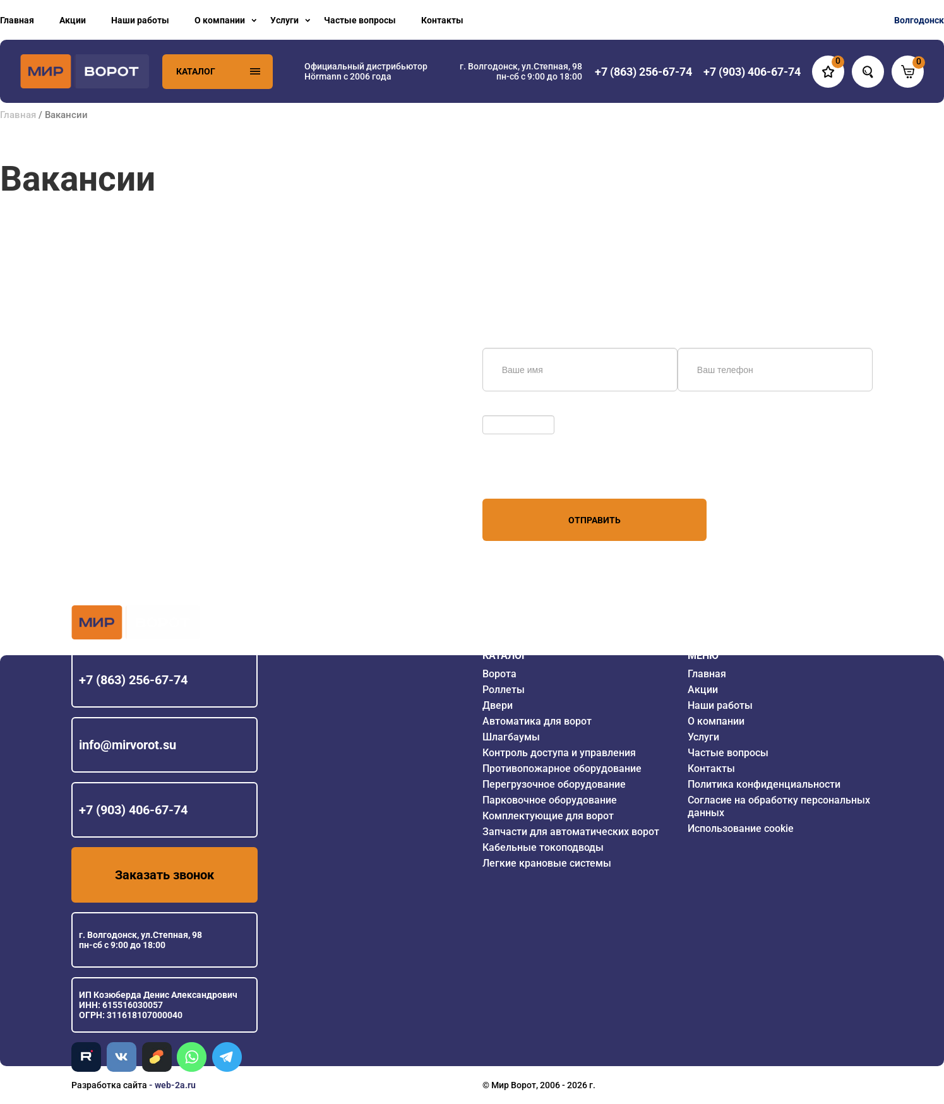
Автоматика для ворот (537, 721)
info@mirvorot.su (127, 744)
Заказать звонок (164, 874)
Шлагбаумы (511, 737)
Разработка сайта (109, 1085)
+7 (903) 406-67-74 (133, 809)
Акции (72, 20)
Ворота (499, 674)
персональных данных (530, 475)
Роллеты (503, 690)
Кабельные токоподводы (543, 847)
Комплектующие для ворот (548, 816)
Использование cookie (741, 828)
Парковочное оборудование (549, 800)
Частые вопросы (360, 20)
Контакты (442, 20)
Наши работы (140, 20)
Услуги (284, 20)
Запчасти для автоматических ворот (570, 832)
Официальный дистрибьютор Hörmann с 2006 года (365, 71)
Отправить (594, 520)
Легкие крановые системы (546, 863)
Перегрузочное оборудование (554, 784)
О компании (219, 20)
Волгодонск (919, 20)
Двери (497, 705)
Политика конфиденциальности (764, 784)
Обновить (506, 409)
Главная (17, 20)
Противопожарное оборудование (562, 769)
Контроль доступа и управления (559, 753)
